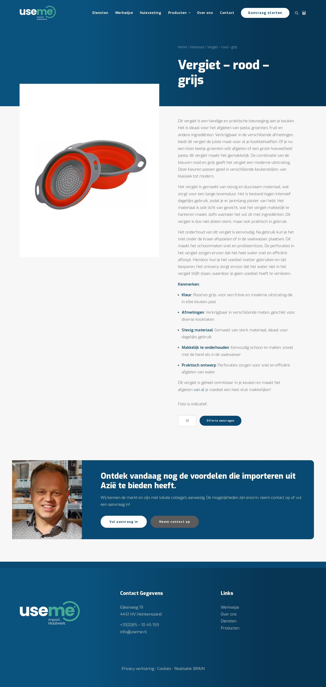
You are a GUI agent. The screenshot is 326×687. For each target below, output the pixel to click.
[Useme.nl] (38, 13)
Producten (179, 13)
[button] (297, 13)
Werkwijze (124, 13)
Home (182, 47)
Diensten (100, 13)
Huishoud (197, 47)
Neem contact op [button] (174, 522)
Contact (227, 13)
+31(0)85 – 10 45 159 (139, 624)
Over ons (205, 13)
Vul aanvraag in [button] (123, 522)
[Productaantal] (187, 421)
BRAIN (199, 668)
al (202, 389)
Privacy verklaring (138, 668)
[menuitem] (100, 13)
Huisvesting (150, 13)
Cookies (164, 668)
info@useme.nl (133, 631)
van (197, 389)
